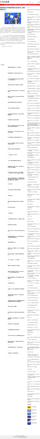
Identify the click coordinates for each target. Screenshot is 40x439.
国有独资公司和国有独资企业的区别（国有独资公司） (16, 202)
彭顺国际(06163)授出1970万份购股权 (32, 366)
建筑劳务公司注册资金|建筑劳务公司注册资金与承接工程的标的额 (33, 330)
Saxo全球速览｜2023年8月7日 (12, 154)
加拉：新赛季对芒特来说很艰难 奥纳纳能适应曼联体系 (33, 145)
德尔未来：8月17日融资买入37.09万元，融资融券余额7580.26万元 (33, 17)
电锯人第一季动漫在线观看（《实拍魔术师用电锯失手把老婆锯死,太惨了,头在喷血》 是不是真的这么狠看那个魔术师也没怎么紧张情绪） (16, 179)
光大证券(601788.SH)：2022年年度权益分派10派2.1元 (33, 384)
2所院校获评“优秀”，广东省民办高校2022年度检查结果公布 (33, 185)
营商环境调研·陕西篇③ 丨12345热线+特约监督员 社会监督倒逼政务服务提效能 (16, 237)
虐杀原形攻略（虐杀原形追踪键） (31, 312)
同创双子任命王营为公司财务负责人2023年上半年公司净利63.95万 (33, 224)
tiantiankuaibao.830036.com (24, 436)
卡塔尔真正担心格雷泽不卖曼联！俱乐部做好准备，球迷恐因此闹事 (33, 234)
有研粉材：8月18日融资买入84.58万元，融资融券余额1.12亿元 (33, 236)
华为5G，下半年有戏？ (30, 130)
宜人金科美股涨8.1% (30, 396)
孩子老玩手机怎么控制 (11, 207)
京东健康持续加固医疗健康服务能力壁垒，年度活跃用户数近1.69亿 (33, 69)
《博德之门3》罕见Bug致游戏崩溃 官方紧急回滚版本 (16, 289)
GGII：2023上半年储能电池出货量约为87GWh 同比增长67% (33, 360)
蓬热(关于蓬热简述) (30, 204)
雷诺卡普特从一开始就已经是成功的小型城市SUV (33, 170)
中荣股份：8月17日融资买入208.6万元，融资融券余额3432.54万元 (16, 248)
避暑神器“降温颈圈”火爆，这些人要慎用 (14, 67)
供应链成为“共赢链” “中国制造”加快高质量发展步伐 (16, 254)
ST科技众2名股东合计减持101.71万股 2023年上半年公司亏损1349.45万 (33, 374)
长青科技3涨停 (10, 195)
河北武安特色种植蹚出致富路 (31, 258)
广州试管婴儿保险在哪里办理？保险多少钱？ (33, 14)
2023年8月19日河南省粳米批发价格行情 (32, 295)
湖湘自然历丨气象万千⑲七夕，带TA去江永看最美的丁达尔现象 (33, 195)
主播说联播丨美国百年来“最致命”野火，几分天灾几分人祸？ (33, 214)
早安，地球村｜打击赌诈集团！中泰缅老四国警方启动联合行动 (33, 143)
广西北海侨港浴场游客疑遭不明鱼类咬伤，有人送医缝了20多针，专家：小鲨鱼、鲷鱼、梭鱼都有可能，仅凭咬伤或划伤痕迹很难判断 (33, 123)
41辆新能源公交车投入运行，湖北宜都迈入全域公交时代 (33, 261)
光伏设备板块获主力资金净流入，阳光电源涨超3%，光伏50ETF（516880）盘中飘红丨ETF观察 (15, 173)
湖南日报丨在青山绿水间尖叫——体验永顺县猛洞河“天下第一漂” (33, 74)
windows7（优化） (29, 216)
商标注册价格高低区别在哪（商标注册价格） (15, 102)
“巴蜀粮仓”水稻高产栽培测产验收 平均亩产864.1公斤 (33, 212)
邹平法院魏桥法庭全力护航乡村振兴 (13, 329)
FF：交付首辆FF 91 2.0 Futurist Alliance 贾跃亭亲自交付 (33, 382)
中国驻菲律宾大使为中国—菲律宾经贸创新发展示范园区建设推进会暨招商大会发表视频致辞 (16, 301)
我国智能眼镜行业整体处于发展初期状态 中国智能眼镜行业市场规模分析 (33, 30)
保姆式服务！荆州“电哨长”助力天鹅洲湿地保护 (33, 110)
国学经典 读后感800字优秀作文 (31, 34)
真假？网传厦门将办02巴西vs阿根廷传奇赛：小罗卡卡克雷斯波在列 (33, 163)
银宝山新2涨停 (29, 334)
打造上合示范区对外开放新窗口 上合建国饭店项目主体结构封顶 (33, 199)
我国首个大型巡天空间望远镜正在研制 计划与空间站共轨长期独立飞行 (33, 394)
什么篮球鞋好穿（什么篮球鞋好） (31, 371)
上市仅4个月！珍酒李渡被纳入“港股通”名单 (33, 302)
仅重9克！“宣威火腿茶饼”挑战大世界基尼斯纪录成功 (33, 133)
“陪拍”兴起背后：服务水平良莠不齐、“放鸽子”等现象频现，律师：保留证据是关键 (33, 355)
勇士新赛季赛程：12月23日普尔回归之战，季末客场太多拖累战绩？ (33, 81)
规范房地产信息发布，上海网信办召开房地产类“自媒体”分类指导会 (16, 342)
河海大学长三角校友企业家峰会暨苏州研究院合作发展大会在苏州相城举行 (33, 256)
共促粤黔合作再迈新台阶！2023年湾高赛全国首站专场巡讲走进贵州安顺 (33, 96)
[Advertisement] (7, 56)
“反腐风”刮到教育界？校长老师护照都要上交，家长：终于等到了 (33, 175)
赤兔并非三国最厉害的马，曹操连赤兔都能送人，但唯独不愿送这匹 (33, 276)
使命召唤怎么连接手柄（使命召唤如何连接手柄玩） (33, 116)
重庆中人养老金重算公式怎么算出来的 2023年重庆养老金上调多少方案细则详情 (16, 126)
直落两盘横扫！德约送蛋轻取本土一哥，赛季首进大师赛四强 (16, 318)
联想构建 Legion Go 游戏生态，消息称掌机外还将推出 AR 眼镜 (33, 281)
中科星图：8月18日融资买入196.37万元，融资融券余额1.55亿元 (33, 160)
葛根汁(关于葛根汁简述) (30, 201)
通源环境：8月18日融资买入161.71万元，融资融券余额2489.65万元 (33, 172)
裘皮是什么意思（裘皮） (30, 349)
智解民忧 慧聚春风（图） (12, 242)
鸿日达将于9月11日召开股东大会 (31, 83)
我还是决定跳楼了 (29, 369)
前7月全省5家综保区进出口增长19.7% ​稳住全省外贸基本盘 (16, 91)
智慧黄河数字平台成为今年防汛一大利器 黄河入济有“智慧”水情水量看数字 (16, 167)
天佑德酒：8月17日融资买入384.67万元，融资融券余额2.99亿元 (33, 291)
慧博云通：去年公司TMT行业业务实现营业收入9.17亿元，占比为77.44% (33, 25)
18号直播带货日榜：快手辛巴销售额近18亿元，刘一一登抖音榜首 (33, 150)
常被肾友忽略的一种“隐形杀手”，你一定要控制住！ (33, 86)
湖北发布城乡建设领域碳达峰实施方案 (32, 305)
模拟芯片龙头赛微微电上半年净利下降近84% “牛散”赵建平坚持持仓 (33, 155)
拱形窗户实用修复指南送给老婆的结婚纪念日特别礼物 (33, 126)
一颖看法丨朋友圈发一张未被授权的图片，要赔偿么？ (33, 337)
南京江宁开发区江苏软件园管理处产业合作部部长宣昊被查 (33, 190)
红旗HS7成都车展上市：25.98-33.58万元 (32, 327)
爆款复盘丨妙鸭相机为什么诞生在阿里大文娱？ (33, 344)
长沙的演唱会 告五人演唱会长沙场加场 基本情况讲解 (16, 313)
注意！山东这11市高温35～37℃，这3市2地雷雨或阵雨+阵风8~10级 (33, 52)
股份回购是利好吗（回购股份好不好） (32, 36)
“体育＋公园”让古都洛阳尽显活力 (31, 41)
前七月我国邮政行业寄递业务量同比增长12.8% (15, 137)
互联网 (6, 11)
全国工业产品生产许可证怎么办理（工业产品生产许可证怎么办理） (33, 153)
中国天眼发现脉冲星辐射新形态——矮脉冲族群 (33, 88)
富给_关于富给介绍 (29, 243)
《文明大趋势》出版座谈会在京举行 (32, 339)
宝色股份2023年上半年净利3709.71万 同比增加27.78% (33, 108)
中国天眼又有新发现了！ (30, 285)
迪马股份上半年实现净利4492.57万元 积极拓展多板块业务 (33, 128)
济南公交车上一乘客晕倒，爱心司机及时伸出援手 (33, 64)
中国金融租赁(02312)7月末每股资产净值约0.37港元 (33, 315)
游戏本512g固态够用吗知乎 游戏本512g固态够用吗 (33, 362)
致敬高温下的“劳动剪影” (30, 221)
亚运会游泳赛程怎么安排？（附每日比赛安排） (15, 347)
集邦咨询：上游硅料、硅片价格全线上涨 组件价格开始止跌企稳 (16, 97)
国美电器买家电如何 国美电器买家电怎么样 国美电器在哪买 (33, 113)
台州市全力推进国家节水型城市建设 (13, 108)
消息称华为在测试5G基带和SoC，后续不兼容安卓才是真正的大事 (16, 295)
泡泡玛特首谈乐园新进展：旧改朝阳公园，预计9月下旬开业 (33, 251)
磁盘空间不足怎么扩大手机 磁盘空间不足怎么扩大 (33, 229)
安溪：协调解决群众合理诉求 (31, 66)
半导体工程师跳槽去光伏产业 (31, 157)
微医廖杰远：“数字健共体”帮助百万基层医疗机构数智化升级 (33, 399)
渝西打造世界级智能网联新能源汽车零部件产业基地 (33, 387)
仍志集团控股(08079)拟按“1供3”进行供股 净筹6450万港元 (33, 401)
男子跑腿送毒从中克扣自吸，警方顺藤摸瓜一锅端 (33, 239)
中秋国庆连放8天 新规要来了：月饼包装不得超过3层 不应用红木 (33, 207)
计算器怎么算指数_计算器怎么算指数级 (14, 189)
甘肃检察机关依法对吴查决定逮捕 (13, 119)
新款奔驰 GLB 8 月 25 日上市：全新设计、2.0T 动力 (33, 121)
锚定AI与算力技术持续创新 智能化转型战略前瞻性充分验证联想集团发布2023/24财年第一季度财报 (33, 347)
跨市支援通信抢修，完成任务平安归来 (32, 100)
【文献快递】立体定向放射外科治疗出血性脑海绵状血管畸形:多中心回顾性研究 (33, 377)
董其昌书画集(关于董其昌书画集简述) (32, 147)
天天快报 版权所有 (18, 437)
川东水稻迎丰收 (10, 213)
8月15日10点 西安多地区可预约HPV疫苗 (32, 322)
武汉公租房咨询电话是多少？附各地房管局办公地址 (33, 49)
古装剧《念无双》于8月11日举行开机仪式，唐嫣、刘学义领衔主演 (16, 132)
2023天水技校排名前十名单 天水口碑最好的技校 (33, 105)
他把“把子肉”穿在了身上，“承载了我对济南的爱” (33, 140)
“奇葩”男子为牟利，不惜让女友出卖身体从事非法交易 (16, 231)
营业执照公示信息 (25, 437)
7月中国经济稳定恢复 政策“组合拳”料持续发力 (33, 98)
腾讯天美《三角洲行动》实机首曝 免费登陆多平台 (33, 103)
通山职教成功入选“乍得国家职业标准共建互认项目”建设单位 (33, 22)
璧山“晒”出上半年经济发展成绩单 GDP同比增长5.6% (33, 246)
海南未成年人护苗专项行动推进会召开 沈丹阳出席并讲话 (33, 91)
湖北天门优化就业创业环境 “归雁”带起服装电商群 (33, 135)
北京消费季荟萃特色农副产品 (31, 179)
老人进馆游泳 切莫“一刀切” (31, 391)
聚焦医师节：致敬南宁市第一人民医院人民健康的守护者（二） (33, 167)
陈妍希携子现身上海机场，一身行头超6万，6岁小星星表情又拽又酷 (33, 271)
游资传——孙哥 (29, 317)
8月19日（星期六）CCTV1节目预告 (13, 259)
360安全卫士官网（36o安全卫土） (31, 307)
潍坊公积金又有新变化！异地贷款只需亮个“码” (33, 268)
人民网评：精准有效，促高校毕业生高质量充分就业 (33, 249)
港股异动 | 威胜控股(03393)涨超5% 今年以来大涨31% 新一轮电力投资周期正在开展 (16, 272)
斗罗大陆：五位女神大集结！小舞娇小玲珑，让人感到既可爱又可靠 (33, 310)
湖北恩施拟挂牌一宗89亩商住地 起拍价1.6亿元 (15, 73)
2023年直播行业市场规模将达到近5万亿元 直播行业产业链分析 (33, 32)
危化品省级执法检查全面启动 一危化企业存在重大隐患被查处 (16, 114)
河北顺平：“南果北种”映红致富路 (31, 226)
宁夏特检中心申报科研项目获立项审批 (32, 300)
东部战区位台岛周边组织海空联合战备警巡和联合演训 (33, 389)
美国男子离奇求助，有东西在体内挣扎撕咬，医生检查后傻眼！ (33, 138)
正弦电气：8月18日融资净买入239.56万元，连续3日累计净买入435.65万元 (33, 273)
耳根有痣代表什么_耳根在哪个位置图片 (32, 93)
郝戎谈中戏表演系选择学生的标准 (31, 46)
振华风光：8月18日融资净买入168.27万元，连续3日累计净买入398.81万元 (33, 293)
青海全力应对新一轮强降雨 (12, 306)
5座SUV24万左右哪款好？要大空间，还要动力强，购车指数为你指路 (16, 143)
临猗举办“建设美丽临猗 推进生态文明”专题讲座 (33, 71)
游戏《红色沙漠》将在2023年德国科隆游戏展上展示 (16, 335)
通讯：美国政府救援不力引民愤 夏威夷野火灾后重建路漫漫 (16, 278)
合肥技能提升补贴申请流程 (12, 224)
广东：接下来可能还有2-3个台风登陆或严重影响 (33, 79)
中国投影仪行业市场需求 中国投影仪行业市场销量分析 (33, 27)
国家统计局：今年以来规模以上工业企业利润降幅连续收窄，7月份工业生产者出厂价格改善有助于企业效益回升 (33, 57)
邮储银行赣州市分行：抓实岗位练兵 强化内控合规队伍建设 (33, 254)
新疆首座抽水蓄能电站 (30, 332)
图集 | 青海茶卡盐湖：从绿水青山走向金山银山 (33, 164)
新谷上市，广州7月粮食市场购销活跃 (32, 61)
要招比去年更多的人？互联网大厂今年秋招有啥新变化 (33, 20)
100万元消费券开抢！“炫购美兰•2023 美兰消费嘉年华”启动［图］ (33, 266)
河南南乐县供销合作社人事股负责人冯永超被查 (15, 84)
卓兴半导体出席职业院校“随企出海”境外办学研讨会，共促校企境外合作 (16, 79)
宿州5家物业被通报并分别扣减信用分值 (32, 263)
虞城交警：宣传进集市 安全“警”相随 (14, 265)
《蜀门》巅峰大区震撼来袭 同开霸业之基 (14, 160)
